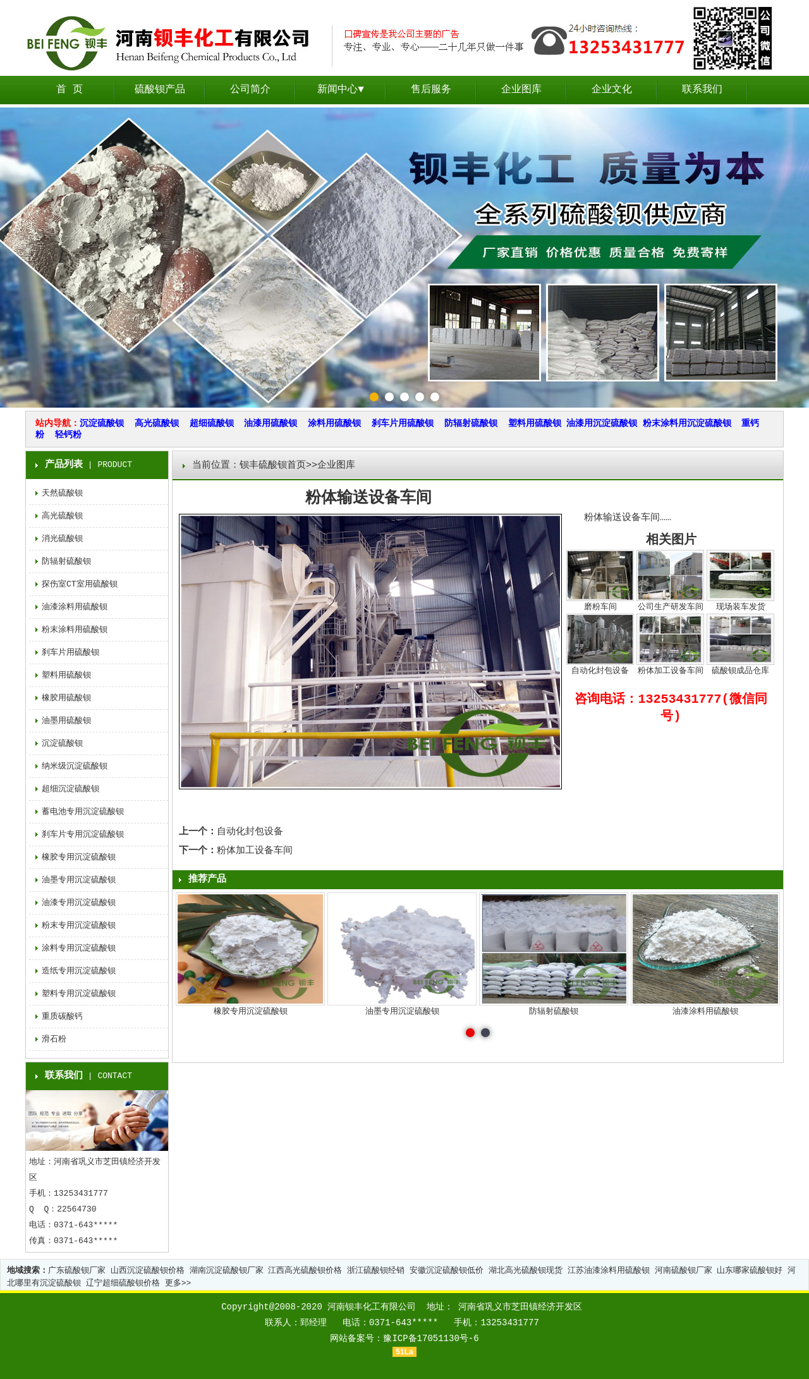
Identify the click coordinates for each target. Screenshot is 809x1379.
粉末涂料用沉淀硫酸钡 (687, 423)
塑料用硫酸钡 (534, 423)
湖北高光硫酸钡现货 (526, 1270)
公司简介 (250, 89)
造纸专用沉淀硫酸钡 (79, 971)
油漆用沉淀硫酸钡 (601, 423)
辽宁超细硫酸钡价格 (123, 1283)
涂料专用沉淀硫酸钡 (79, 948)
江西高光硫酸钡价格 (305, 1270)
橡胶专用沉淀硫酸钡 (79, 857)
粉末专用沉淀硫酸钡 (79, 925)
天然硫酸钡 (62, 493)
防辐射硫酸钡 (470, 423)
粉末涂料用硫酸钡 (74, 630)
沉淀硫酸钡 (102, 423)
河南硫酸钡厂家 (683, 1270)
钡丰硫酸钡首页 (273, 465)
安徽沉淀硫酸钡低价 (447, 1270)
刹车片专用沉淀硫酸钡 (83, 834)
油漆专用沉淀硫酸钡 (79, 903)
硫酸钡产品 (160, 89)
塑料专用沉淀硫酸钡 (79, 994)
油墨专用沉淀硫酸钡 (79, 880)
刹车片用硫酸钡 (403, 423)
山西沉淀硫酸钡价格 (148, 1270)
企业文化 (612, 89)
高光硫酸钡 (157, 423)
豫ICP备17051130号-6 (430, 1338)
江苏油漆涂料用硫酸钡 (609, 1270)
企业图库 (521, 89)
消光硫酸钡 (62, 539)
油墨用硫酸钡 (66, 721)
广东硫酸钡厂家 (77, 1270)
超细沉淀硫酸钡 (70, 789)
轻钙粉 (68, 435)
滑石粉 (54, 1039)
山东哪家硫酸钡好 (749, 1270)
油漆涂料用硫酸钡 (74, 607)
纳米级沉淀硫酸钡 (74, 766)
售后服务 (431, 89)
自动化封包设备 (250, 832)
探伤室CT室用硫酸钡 (80, 584)
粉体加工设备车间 (255, 851)
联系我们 (702, 89)
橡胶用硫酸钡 (66, 698)
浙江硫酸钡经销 (375, 1270)
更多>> (178, 1283)
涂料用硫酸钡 (334, 423)
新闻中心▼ (340, 89)
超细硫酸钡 (212, 423)
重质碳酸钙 (62, 1016)
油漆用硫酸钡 (270, 423)
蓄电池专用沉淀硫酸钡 (83, 812)
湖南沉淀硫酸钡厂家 (227, 1270)
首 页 (69, 89)
